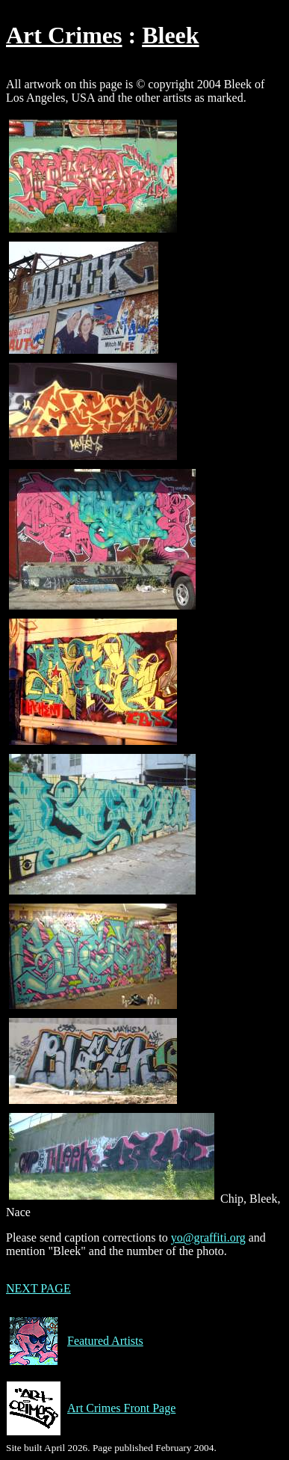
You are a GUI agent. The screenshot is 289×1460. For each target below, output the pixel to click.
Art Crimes (64, 35)
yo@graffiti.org (208, 1237)
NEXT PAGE (38, 1288)
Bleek (170, 35)
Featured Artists (74, 1341)
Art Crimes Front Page (90, 1408)
